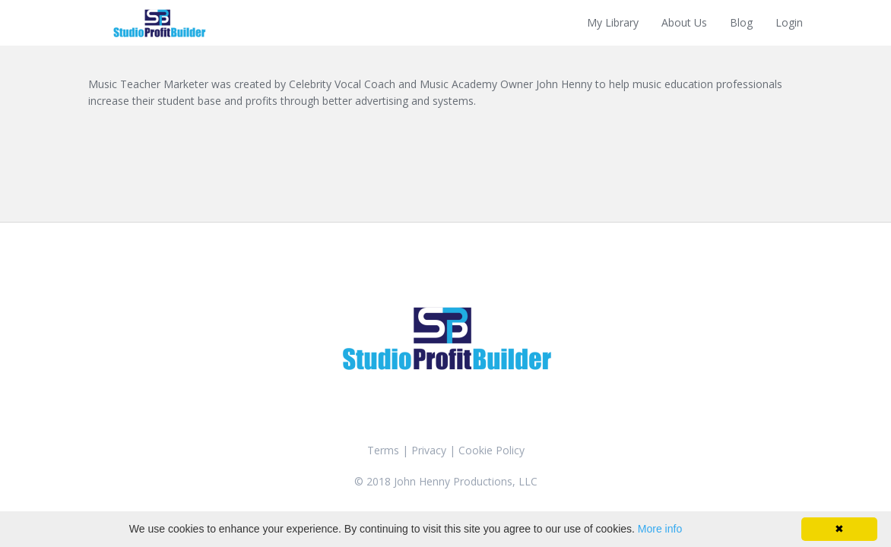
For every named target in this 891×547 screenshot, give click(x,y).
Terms (383, 450)
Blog (741, 22)
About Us (684, 22)
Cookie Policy (491, 450)
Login (789, 22)
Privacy (428, 450)
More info (660, 529)
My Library (613, 22)
